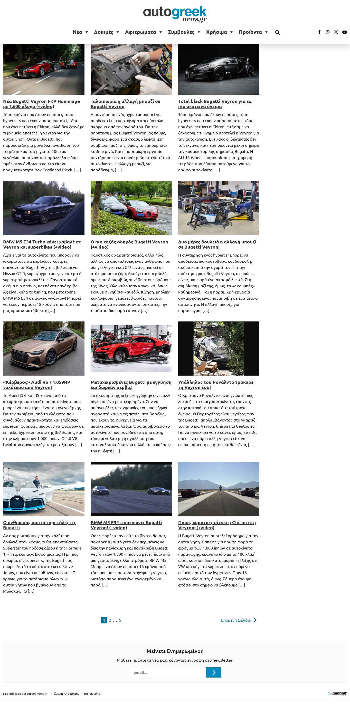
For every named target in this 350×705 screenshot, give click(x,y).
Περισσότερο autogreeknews (25, 694)
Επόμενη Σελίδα (235, 620)
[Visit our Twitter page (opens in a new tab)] (334, 32)
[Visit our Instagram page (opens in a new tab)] (325, 32)
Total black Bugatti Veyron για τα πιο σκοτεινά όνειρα (215, 104)
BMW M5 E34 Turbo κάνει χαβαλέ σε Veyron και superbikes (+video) (42, 244)
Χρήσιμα (216, 32)
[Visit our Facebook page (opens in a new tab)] (317, 32)
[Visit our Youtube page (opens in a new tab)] (343, 32)
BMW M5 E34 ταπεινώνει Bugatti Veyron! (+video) (126, 525)
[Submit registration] (213, 672)
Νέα (77, 32)
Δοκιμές (103, 32)
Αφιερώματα (140, 32)
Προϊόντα (250, 32)
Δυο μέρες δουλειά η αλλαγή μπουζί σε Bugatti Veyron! (217, 244)
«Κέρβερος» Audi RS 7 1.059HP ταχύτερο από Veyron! (36, 384)
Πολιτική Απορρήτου (65, 693)
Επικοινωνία (91, 693)
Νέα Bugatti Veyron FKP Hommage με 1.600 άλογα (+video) (41, 104)
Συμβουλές (181, 32)
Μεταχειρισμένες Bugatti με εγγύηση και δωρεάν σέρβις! (131, 384)
